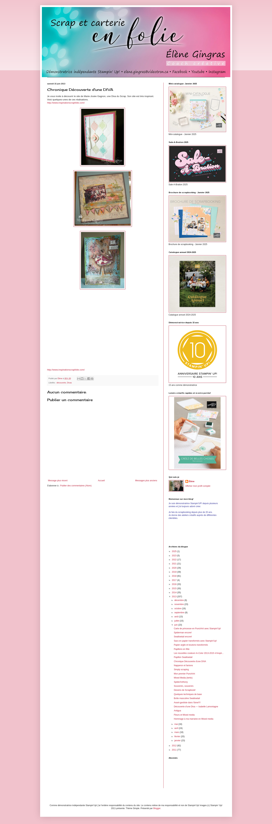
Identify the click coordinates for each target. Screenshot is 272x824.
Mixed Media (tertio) (183, 678)
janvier (177, 740)
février (177, 736)
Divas (69, 383)
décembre (179, 600)
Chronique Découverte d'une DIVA (190, 661)
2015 (174, 588)
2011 (174, 750)
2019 (174, 572)
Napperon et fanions (183, 665)
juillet (177, 621)
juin (176, 625)
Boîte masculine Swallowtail (187, 698)
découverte (61, 383)
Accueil (101, 480)
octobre (178, 608)
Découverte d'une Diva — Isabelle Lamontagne (196, 706)
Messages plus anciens (146, 480)
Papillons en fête (181, 649)
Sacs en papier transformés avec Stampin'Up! (195, 641)
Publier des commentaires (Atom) (76, 485)
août (176, 616)
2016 (174, 584)
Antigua (177, 710)
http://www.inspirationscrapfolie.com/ (66, 102)
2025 (174, 551)
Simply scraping (181, 669)
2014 (174, 592)
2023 (174, 555)
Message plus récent (58, 480)
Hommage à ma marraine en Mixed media (193, 719)
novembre (179, 604)
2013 (174, 596)
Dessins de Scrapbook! (184, 690)
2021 (174, 563)
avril (176, 728)
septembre (179, 612)
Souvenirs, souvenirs (183, 686)
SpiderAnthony (181, 682)
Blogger (156, 808)
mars (177, 732)
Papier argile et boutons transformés (191, 645)
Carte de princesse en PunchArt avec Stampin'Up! (197, 628)
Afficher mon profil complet (197, 486)
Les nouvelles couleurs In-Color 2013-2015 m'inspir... (198, 653)
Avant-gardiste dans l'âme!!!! (187, 702)
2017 (174, 580)
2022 (174, 559)
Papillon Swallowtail (183, 657)
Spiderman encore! (183, 632)
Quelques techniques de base (188, 694)
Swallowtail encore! (183, 636)
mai (176, 724)
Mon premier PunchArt (184, 673)
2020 (174, 568)
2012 (174, 745)
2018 (174, 576)
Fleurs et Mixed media (184, 715)
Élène (192, 481)
